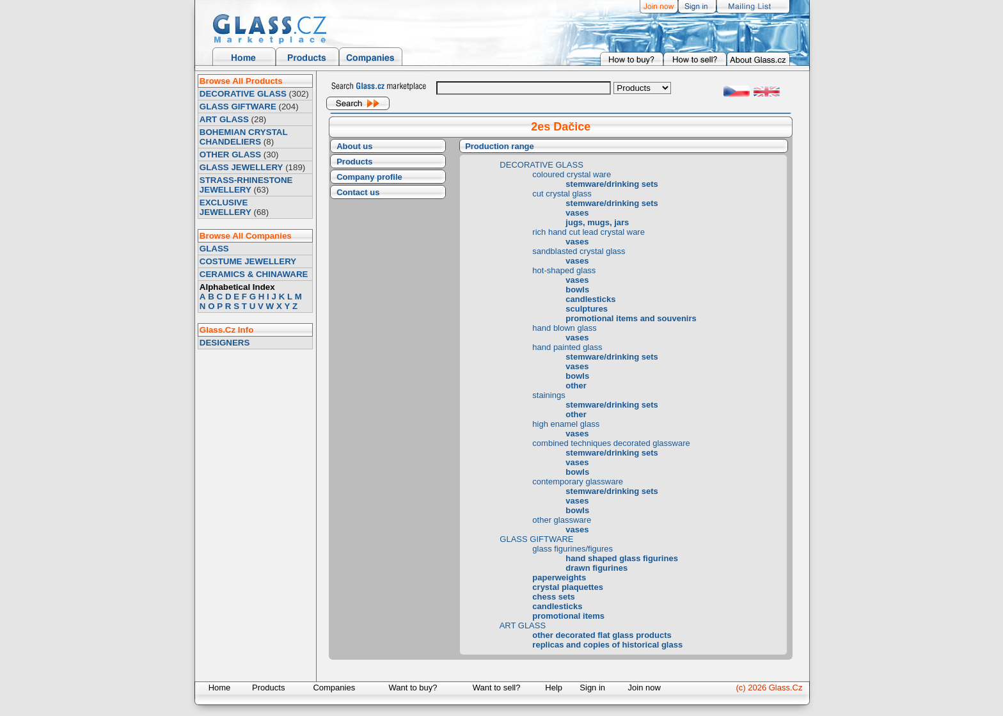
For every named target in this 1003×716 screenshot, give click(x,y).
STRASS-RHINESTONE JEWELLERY (246, 185)
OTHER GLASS (230, 154)
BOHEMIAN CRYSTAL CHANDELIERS (243, 137)
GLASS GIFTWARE (238, 106)
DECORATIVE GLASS (243, 94)
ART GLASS (224, 119)
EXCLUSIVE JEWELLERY (225, 207)
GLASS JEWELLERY (241, 167)
